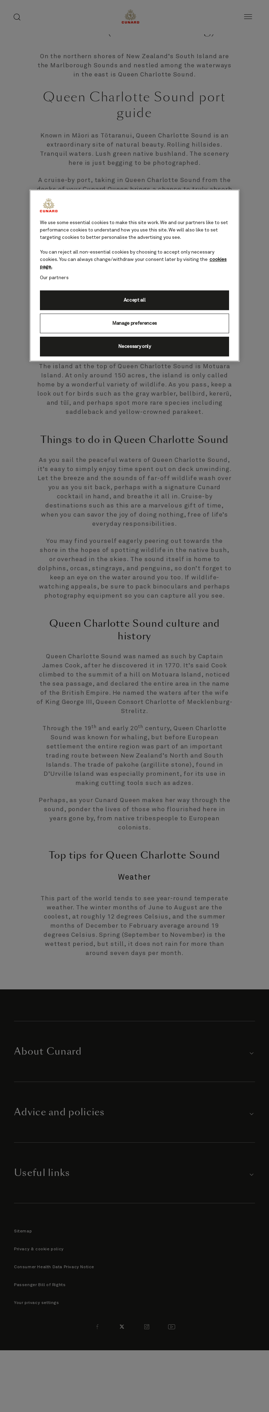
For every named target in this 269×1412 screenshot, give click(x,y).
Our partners (54, 277)
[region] (134, 275)
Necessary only (134, 346)
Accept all (135, 300)
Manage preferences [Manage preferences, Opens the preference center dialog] (134, 323)
